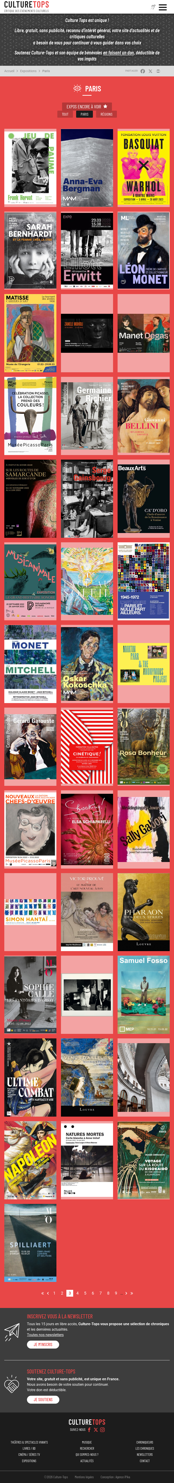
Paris (46, 71)
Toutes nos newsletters (45, 1335)
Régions (106, 114)
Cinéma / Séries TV (29, 1454)
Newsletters (145, 1454)
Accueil (9, 71)
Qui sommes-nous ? (87, 1454)
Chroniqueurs (144, 1442)
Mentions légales (84, 1477)
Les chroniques (144, 1448)
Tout (65, 114)
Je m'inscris (43, 1344)
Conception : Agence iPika (115, 1477)
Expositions (28, 71)
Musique (87, 1442)
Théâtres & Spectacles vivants (29, 1442)
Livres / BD (29, 1448)
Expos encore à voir (84, 106)
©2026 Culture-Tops (56, 1477)
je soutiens (43, 1399)
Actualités (87, 1461)
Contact (145, 1461)
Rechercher (87, 1448)
